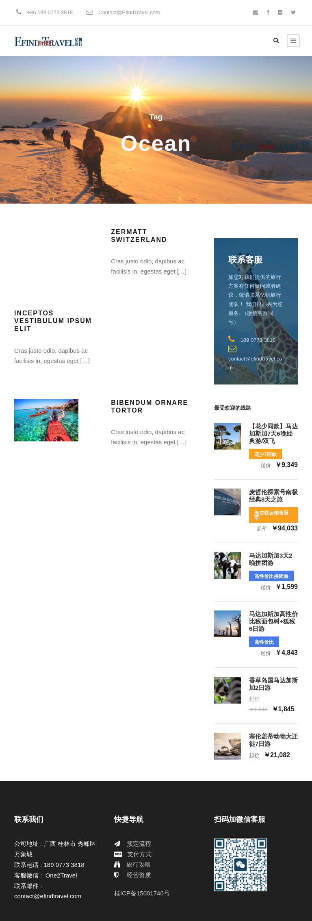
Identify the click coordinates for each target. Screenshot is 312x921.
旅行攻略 (138, 864)
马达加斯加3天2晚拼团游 (270, 559)
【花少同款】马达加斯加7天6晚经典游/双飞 (273, 433)
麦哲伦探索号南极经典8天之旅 (273, 496)
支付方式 (139, 854)
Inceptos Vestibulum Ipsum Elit (53, 321)
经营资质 (139, 874)
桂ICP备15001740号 (142, 893)
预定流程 (139, 843)
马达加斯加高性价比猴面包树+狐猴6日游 (273, 621)
